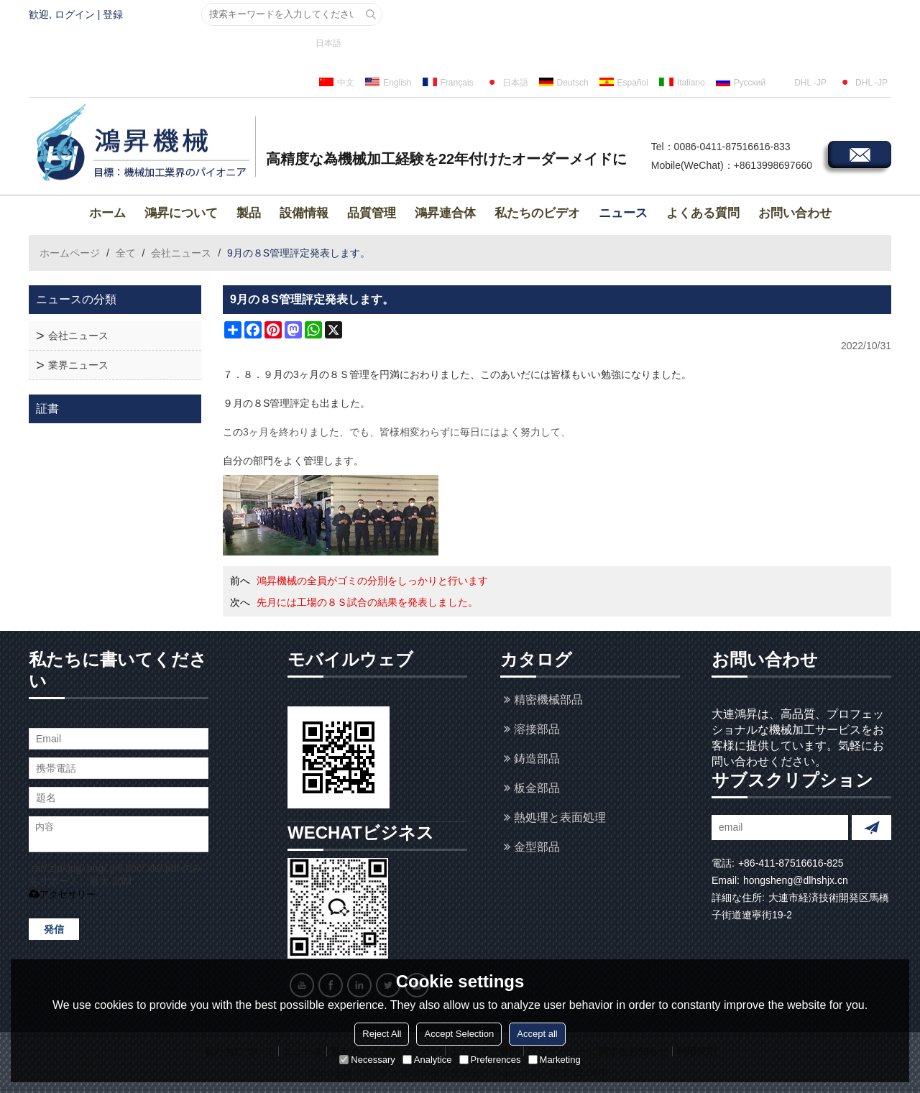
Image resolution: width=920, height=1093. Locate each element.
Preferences (490, 1059)
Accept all (537, 1033)
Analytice (427, 1059)
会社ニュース (181, 253)
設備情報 (304, 213)
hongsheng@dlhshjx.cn (795, 880)
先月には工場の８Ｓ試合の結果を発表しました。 (367, 602)
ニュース (623, 213)
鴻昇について (181, 213)
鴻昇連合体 (445, 213)
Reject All (381, 1033)
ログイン (75, 14)
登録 (113, 14)
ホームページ (70, 253)
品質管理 (371, 213)
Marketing (554, 1059)
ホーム (107, 213)
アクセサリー (62, 894)
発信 (54, 929)
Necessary (367, 1059)
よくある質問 (703, 213)
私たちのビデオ (537, 213)
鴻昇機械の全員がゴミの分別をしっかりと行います (372, 580)
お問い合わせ (795, 213)
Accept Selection (459, 1033)
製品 (248, 213)
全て (126, 253)
